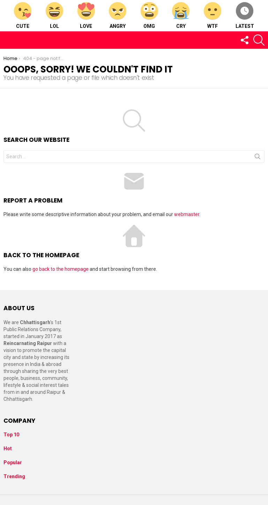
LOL (54, 15)
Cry (180, 15)
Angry (117, 15)
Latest (245, 15)
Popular (12, 462)
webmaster (186, 214)
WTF (212, 15)
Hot (7, 448)
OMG (149, 15)
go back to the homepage (60, 269)
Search (258, 158)
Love (86, 15)
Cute (22, 15)
